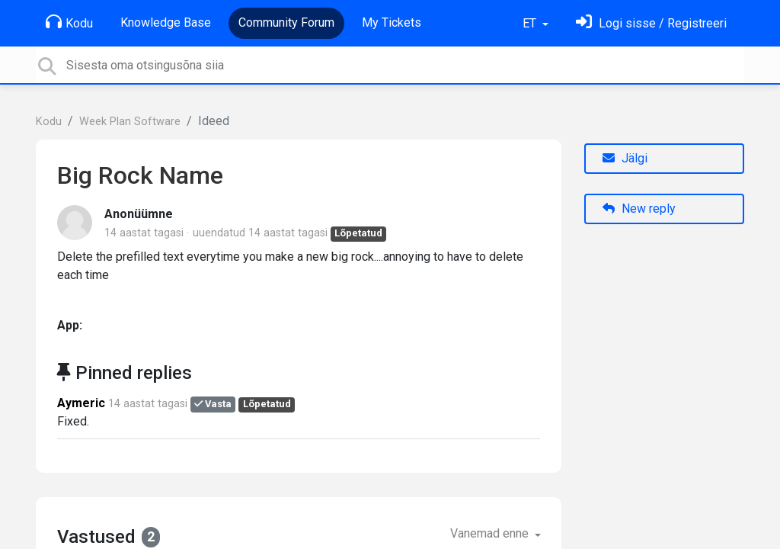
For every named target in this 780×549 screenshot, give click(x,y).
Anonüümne (138, 214)
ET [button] (531, 23)
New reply (639, 208)
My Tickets (391, 22)
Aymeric (81, 403)
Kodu (69, 22)
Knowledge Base (165, 22)
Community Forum (286, 22)
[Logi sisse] (651, 23)
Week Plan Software (130, 121)
